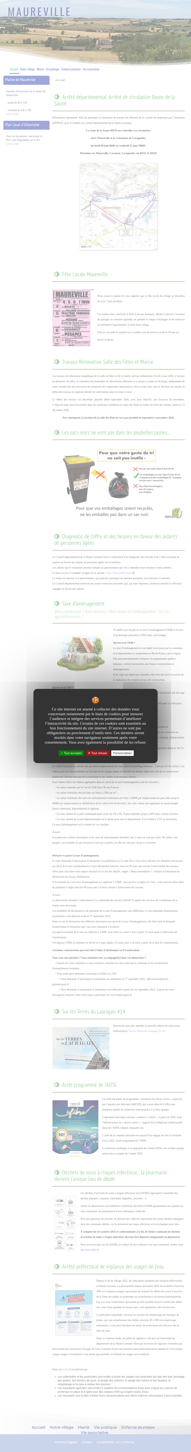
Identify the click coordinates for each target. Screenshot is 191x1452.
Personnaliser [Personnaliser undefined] (122, 753)
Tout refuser (97, 753)
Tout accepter (71, 753)
